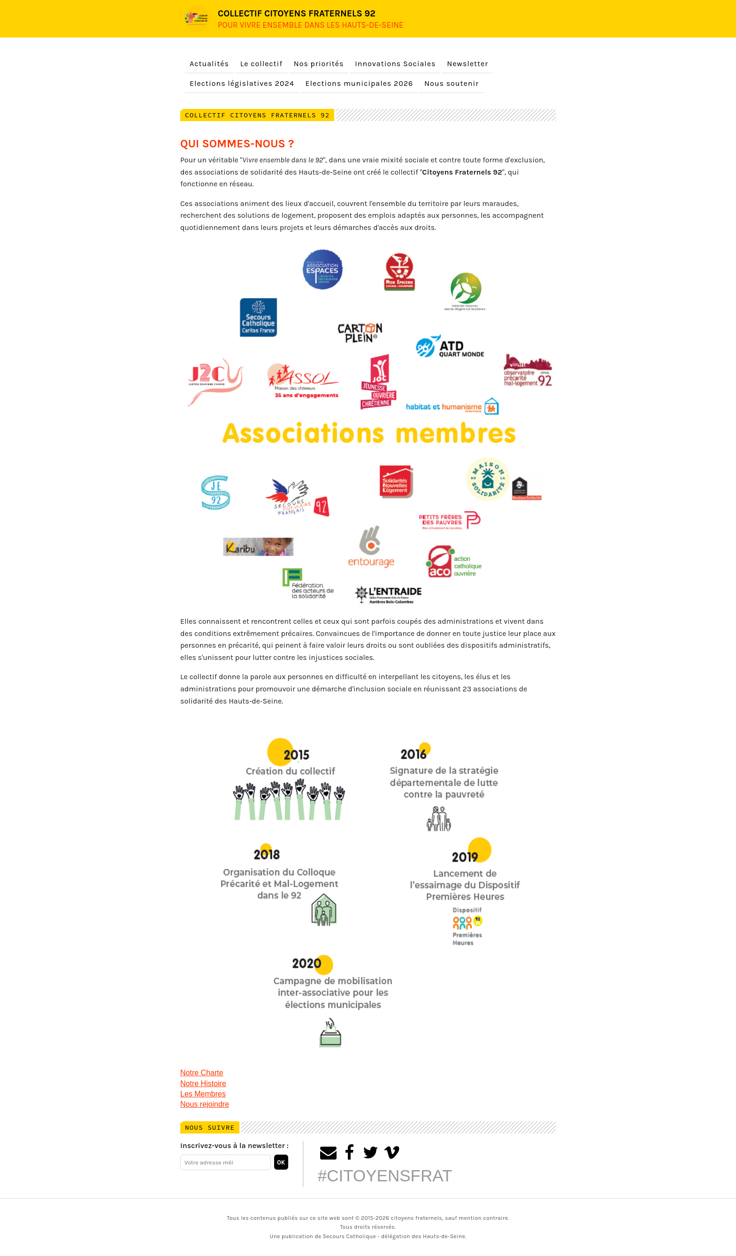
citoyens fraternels (416, 1218)
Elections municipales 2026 (360, 83)
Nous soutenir (451, 83)
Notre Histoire (203, 1084)
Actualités (209, 63)
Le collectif (261, 63)
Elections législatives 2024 (242, 83)
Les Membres (203, 1094)
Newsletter (467, 63)
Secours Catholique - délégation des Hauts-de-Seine (394, 1236)
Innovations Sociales (395, 63)
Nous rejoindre (204, 1104)
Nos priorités (319, 63)
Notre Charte (201, 1073)
